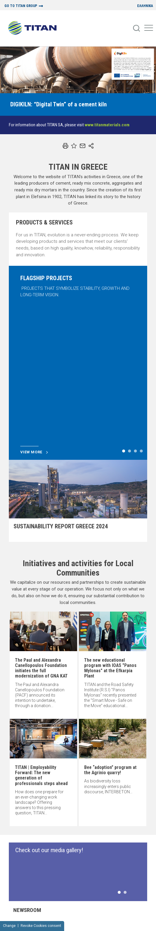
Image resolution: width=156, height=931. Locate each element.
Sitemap (16, 915)
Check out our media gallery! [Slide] (49, 713)
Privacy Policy (37, 915)
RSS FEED (135, 887)
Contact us (138, 882)
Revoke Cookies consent (41, 907)
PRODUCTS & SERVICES (101, 887)
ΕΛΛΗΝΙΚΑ (145, 6)
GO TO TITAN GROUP (20, 6)
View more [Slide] (34, 315)
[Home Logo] (34, 28)
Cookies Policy (130, 915)
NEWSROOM (93, 898)
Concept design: (57, 928)
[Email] (82, 146)
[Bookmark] (74, 146)
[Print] (65, 146)
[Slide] (58, 104)
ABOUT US (92, 882)
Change (9, 907)
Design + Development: (94, 928)
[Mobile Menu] (148, 28)
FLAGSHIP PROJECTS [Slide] (46, 278)
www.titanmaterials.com (107, 124)
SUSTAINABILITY (96, 892)
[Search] (136, 28)
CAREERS (91, 903)
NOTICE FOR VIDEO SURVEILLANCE (95, 915)
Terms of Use (61, 915)
